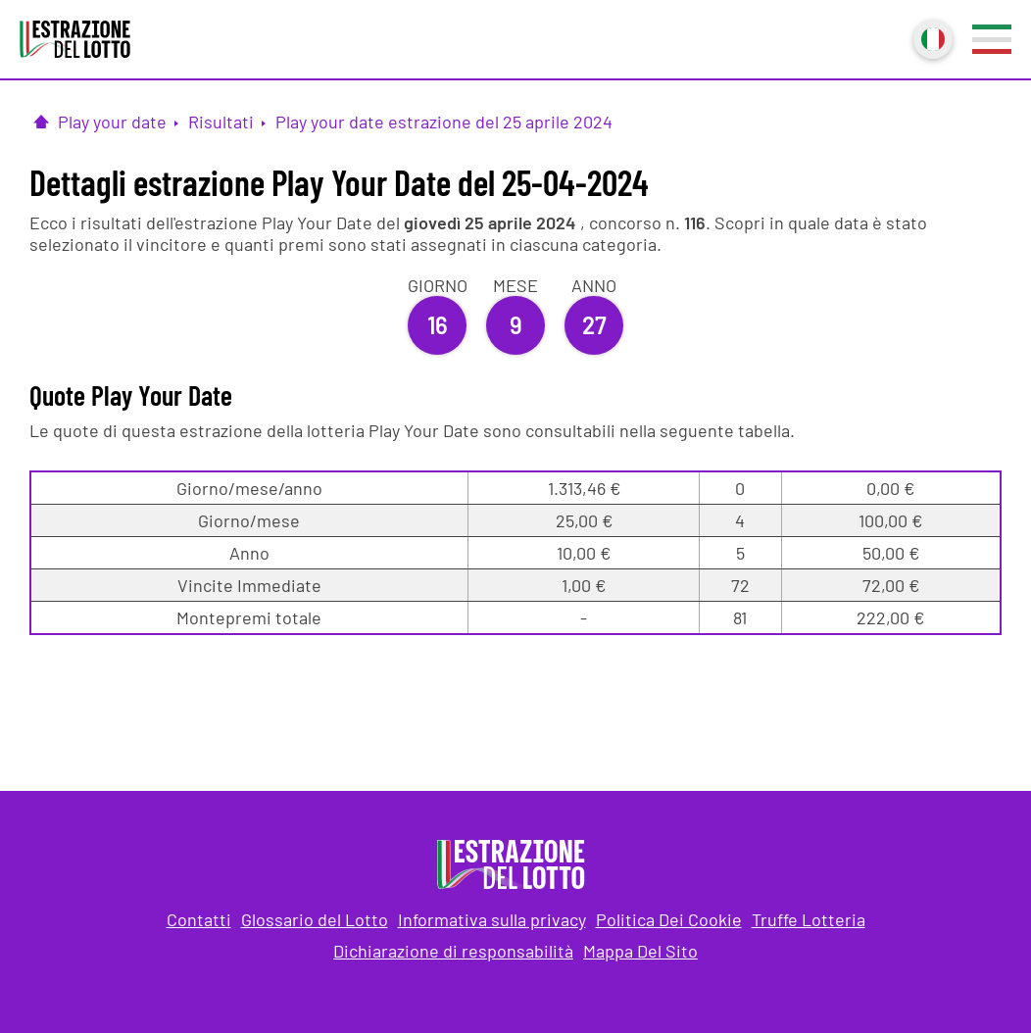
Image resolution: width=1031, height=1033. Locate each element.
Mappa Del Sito (640, 950)
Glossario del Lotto (314, 919)
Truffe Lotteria (808, 919)
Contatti (199, 919)
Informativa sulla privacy (492, 919)
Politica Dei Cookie (669, 919)
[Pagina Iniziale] (41, 121)
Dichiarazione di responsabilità (453, 950)
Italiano (931, 37)
